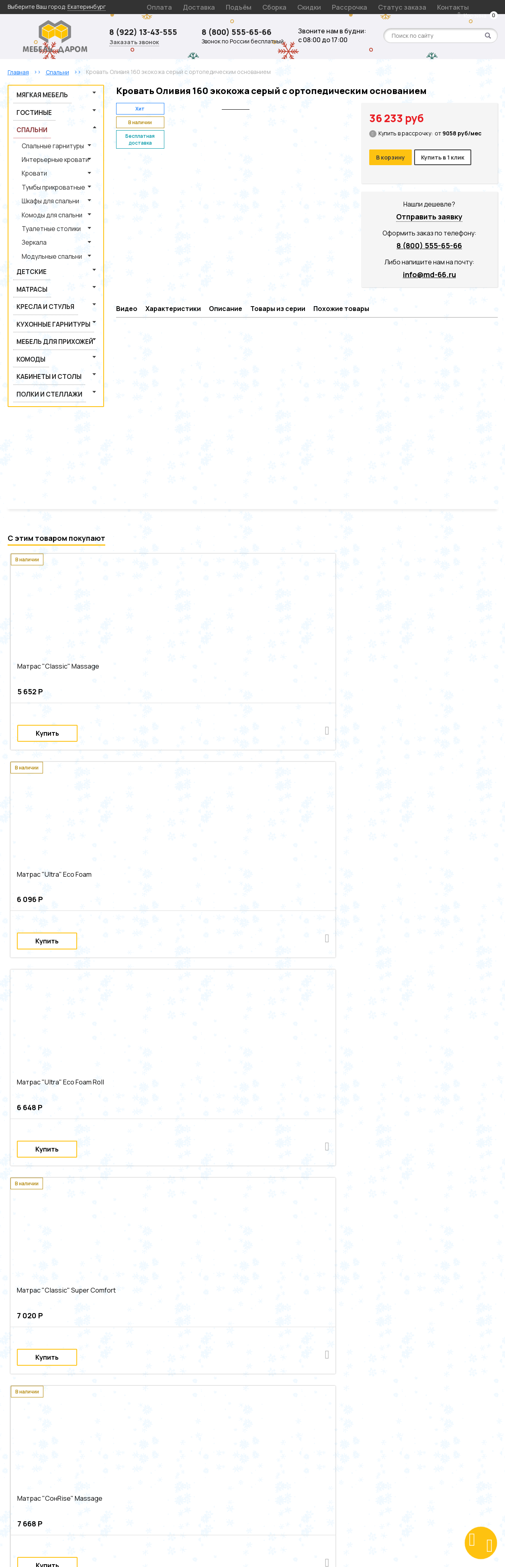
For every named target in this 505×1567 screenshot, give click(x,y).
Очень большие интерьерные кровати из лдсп (71, 1260)
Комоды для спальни (41, 181)
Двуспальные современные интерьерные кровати (213, 1250)
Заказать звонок (134, 42)
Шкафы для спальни (41, 170)
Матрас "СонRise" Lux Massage (431, 857)
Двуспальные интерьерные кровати (57, 1210)
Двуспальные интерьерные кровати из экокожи (73, 1281)
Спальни (26, 115)
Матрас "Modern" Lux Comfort (55, 1057)
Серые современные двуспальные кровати (201, 1281)
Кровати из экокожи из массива (309, 1220)
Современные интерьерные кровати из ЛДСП (219, 1240)
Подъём (217, 6)
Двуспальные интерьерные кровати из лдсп (199, 1260)
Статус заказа (347, 6)
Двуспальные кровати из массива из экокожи (305, 1301)
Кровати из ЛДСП (377, 1190)
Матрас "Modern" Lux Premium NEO (186, 1057)
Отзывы (140, 1423)
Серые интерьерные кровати (48, 1200)
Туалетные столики (40, 191)
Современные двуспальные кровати (241, 1210)
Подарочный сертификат (164, 1414)
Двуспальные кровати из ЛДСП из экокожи (66, 1301)
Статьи (139, 1433)
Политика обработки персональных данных (312, 1442)
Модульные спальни (41, 213)
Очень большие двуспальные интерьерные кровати (340, 1270)
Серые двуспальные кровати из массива (184, 1301)
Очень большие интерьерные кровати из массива (76, 1270)
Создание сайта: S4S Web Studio (252, 1547)
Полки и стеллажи (39, 303)
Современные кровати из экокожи (140, 1321)
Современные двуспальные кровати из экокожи (207, 1291)
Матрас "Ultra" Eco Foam (172, 657)
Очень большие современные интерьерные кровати (80, 1240)
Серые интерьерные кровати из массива (319, 1260)
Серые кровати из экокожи (141, 1220)
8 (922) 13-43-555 (146, 32)
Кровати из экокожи (264, 1190)
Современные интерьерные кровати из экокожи (74, 1250)
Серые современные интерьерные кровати (321, 1230)
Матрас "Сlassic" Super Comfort (432, 657)
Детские (25, 224)
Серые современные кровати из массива (184, 1311)
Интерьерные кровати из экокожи (243, 1200)
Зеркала (27, 202)
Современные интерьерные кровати (142, 1200)
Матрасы (26, 235)
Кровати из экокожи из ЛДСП (222, 1220)
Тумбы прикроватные (42, 159)
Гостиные (27, 103)
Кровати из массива (322, 1190)
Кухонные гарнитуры (43, 258)
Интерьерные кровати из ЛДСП (337, 1200)
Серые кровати (148, 1190)
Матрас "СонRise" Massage (52, 857)
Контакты (386, 6)
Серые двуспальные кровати (149, 1210)
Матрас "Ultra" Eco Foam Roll (302, 657)
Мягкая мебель (33, 92)
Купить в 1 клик (446, 157)
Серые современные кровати (48, 1321)
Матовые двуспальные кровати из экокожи (66, 1311)
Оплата (155, 6)
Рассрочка (305, 6)
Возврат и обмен (276, 1414)
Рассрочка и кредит (280, 1433)
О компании (146, 1385)
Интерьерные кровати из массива (431, 1200)
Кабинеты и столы (39, 291)
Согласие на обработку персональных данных (306, 1456)
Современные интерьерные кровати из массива (352, 1240)
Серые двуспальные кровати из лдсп (327, 1291)
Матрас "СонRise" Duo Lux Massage (187, 857)
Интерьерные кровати (43, 137)
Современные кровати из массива (55, 1230)
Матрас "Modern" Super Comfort (308, 857)
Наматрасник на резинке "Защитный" (314, 1057)
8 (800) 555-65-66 (240, 32)
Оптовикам (145, 1452)
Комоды (25, 280)
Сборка (245, 6)
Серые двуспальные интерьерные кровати (207, 1270)
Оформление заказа (281, 1423)
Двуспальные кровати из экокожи (54, 1220)
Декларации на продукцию (166, 1442)
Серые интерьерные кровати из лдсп (337, 1250)
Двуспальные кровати (203, 1190)
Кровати (27, 148)
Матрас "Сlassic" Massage (50, 657)
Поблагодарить (398, 1499)
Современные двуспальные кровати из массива (73, 1291)
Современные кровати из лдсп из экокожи (410, 1311)
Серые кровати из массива (392, 1220)
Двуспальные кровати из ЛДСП (337, 1210)
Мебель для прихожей (43, 269)
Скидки (274, 6)
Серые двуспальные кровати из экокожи (426, 1301)
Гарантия (265, 1404)
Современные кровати (436, 1190)
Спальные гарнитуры (42, 126)
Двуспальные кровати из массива (430, 1210)
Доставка (185, 6)
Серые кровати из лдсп (137, 1230)
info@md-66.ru (429, 271)
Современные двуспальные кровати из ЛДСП (326, 1281)
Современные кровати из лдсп (215, 1230)
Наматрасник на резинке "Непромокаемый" (423, 1056)
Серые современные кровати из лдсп (296, 1311)
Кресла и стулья (36, 246)
